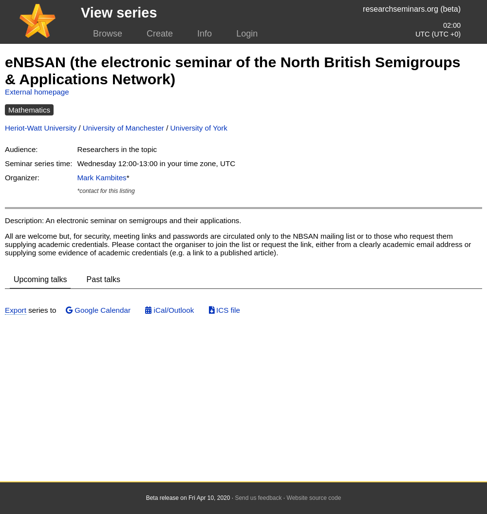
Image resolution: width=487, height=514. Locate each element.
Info (204, 33)
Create (160, 33)
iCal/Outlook (169, 310)
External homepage (37, 92)
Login (247, 33)
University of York (198, 128)
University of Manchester (123, 128)
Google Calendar (98, 310)
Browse (107, 33)
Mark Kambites (101, 177)
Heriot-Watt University (40, 128)
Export (15, 310)
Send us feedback (258, 498)
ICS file (224, 310)
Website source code (314, 498)
